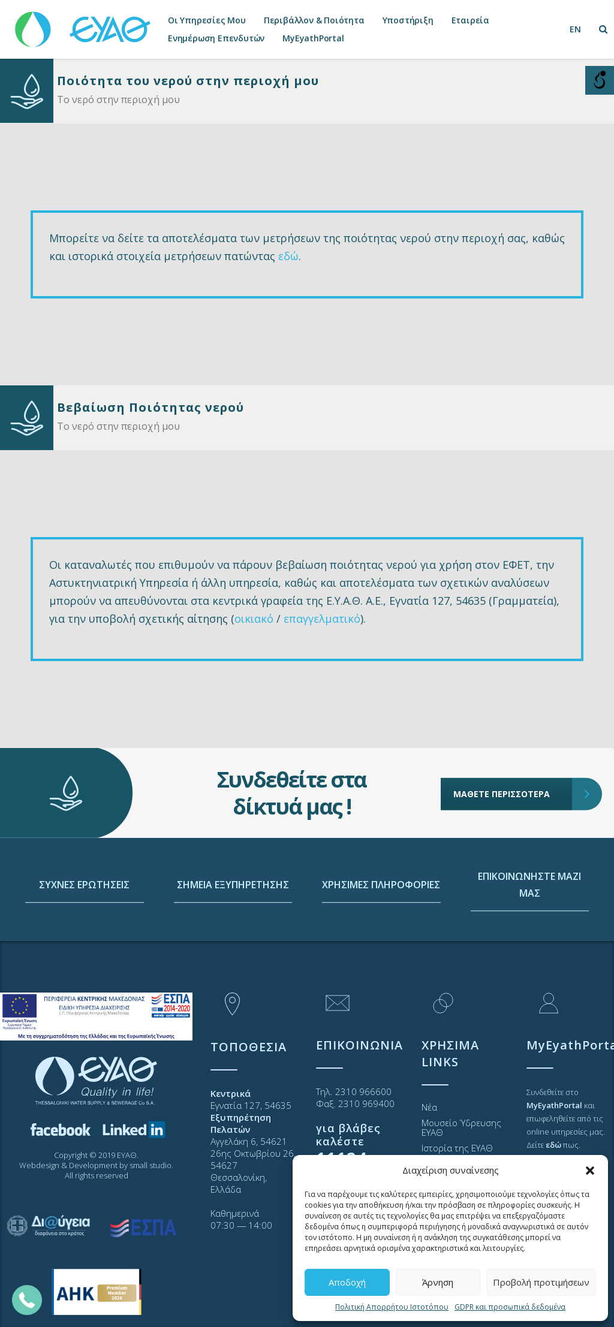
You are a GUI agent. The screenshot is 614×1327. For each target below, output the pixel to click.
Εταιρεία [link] (470, 20)
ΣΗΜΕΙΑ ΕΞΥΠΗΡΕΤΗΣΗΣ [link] (233, 935)
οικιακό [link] (253, 618)
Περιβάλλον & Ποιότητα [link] (314, 20)
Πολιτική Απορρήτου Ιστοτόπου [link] (392, 1307)
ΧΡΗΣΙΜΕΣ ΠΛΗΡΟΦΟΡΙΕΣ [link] (381, 935)
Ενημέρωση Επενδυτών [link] (216, 38)
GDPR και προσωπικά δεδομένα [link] (510, 1307)
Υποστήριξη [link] (408, 20)
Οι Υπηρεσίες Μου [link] (207, 20)
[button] (590, 1171)
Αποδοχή (347, 1282)
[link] (84, 23)
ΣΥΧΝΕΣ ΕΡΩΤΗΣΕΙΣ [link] (84, 935)
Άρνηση (437, 1282)
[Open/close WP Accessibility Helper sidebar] (599, 80)
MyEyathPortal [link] (313, 38)
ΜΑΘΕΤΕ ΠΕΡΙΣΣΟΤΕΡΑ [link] (513, 750)
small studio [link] (150, 1165)
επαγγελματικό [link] (322, 618)
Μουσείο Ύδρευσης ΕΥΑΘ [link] (461, 1127)
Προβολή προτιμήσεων (541, 1282)
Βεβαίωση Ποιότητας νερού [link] (150, 407)
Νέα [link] (429, 1107)
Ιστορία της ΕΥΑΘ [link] (457, 1148)
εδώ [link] (288, 256)
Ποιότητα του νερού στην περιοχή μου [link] (188, 81)
